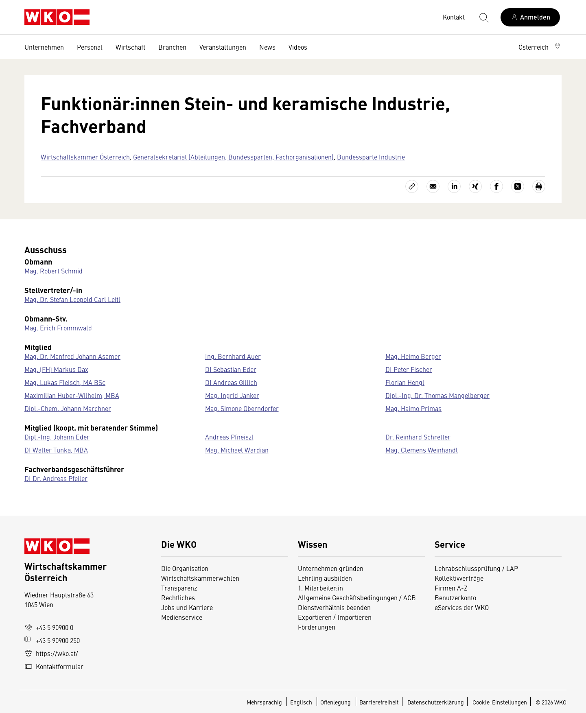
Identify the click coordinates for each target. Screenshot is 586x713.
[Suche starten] (483, 17)
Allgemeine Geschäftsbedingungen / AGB (357, 597)
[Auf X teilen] (517, 186)
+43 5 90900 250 (52, 640)
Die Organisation (184, 568)
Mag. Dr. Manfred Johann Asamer (72, 356)
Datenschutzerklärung (435, 702)
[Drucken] (538, 186)
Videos (298, 46)
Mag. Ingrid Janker (232, 395)
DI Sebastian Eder (230, 369)
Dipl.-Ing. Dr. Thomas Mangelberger (437, 395)
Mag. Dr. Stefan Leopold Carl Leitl (72, 299)
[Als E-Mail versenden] (433, 186)
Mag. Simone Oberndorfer (242, 408)
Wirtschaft (130, 46)
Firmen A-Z (451, 587)
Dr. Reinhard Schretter (417, 436)
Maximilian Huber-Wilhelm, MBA (71, 395)
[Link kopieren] (411, 186)
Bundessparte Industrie (371, 156)
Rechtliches (178, 597)
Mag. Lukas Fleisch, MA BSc (64, 382)
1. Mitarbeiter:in (320, 587)
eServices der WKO (462, 607)
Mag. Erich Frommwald (58, 327)
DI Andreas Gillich (231, 382)
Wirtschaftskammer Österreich (85, 156)
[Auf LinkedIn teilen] (454, 186)
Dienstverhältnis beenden (334, 607)
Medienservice (181, 616)
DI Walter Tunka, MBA (56, 449)
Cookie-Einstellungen (499, 702)
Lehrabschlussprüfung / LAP (476, 568)
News (267, 46)
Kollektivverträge (459, 577)
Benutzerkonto (455, 597)
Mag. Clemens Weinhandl (421, 449)
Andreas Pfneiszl (229, 436)
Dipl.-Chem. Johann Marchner (67, 408)
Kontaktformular (53, 666)
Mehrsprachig (265, 702)
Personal (90, 46)
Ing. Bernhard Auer (233, 356)
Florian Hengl (404, 382)
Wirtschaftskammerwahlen (200, 577)
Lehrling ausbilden (325, 577)
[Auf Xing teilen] (475, 186)
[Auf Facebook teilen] (496, 186)
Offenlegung (335, 702)
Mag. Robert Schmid (53, 270)
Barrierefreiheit (379, 702)
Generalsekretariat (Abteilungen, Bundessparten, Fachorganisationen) (233, 156)
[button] (540, 47)
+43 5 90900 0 (48, 627)
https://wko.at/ (51, 653)
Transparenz (179, 587)
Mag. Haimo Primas (413, 408)
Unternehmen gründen (330, 568)
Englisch (301, 702)
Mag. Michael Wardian (237, 449)
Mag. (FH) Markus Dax (56, 369)
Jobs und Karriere (187, 607)
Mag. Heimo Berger (413, 356)
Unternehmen (44, 46)
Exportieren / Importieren (335, 616)
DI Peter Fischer (408, 369)
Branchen (172, 46)
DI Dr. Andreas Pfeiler (55, 478)
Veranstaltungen (222, 46)
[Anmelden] (530, 17)
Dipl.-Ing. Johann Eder (57, 436)
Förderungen (316, 626)
